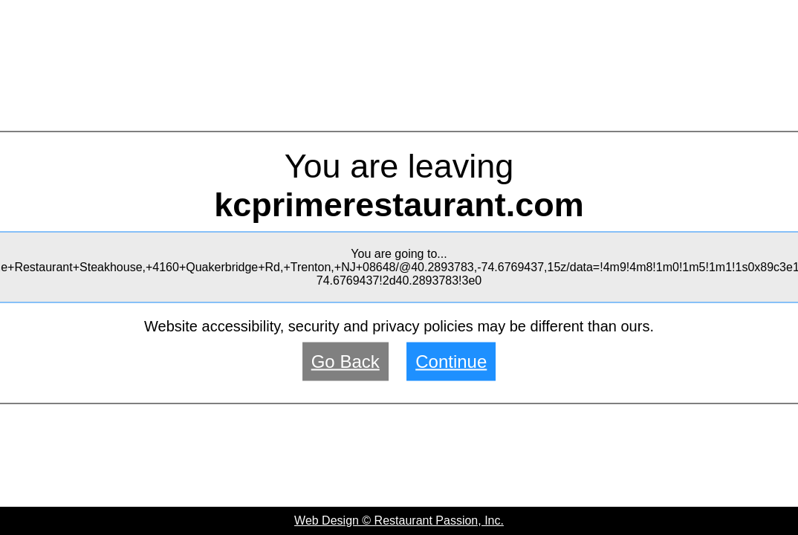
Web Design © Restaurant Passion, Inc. (399, 520)
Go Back (345, 361)
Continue (451, 361)
